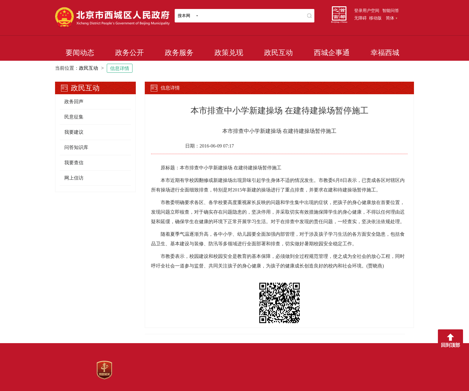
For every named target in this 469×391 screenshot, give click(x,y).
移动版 (375, 18)
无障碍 (360, 18)
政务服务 (179, 53)
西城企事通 (332, 53)
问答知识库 (76, 147)
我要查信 (73, 162)
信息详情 (119, 68)
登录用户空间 (366, 10)
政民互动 (278, 53)
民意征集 (73, 116)
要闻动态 (80, 53)
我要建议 (73, 132)
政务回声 (73, 101)
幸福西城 (385, 53)
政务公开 (129, 53)
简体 (391, 18)
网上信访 (73, 177)
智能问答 (390, 10)
